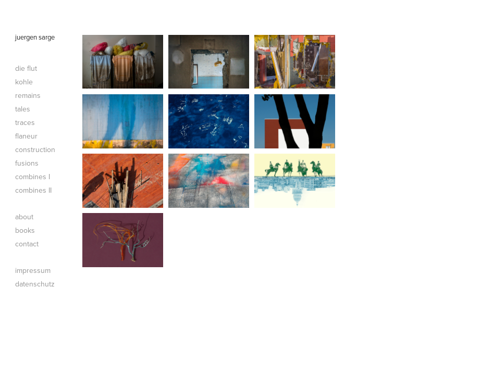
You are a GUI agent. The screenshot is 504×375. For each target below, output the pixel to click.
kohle (24, 82)
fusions (27, 163)
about (24, 216)
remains (28, 95)
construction (35, 149)
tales (22, 109)
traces (25, 122)
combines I (32, 176)
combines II (33, 190)
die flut (26, 68)
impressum (33, 270)
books (25, 230)
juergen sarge (35, 37)
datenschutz (35, 284)
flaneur (26, 136)
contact (27, 244)
